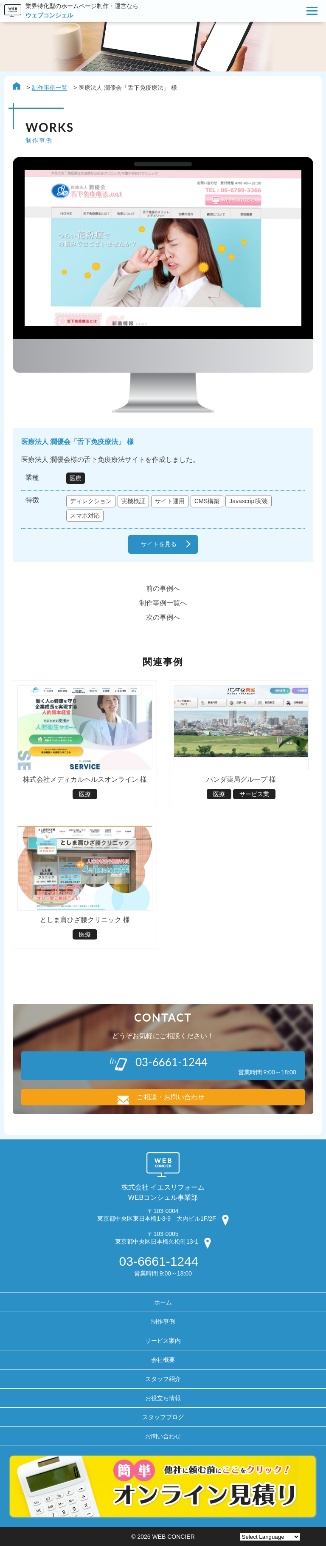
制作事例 (163, 1321)
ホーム (163, 1302)
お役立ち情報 (163, 1398)
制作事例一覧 (49, 87)
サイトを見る (159, 544)
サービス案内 (163, 1340)
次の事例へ (163, 617)
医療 (76, 478)
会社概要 (163, 1359)
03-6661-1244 (159, 1261)
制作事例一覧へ (163, 602)
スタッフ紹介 (163, 1378)
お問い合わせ (163, 1436)
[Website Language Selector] (270, 1537)
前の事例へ (163, 588)
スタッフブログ (163, 1417)
